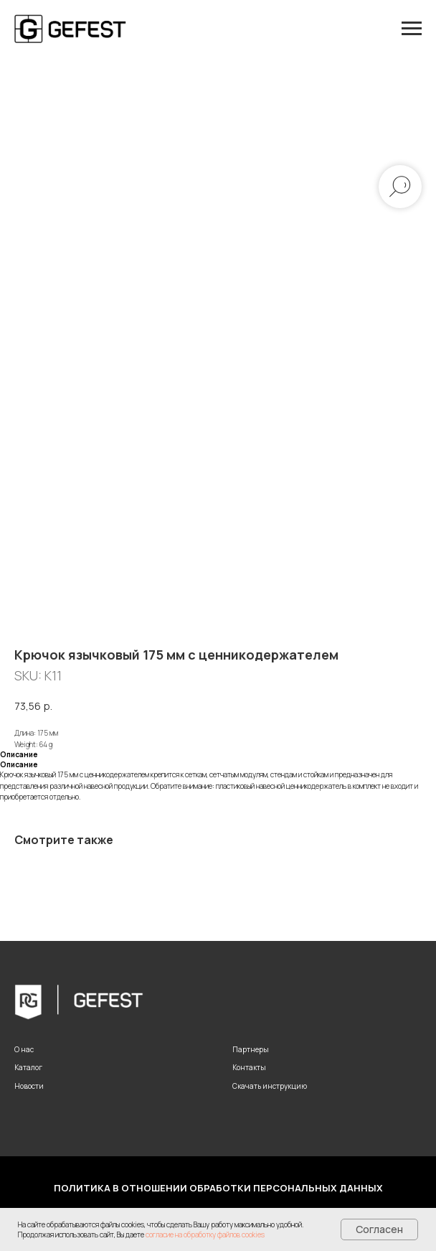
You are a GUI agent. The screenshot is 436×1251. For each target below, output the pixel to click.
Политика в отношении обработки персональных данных (218, 1187)
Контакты (249, 1067)
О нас (24, 1049)
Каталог (28, 1067)
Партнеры (250, 1049)
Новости (29, 1086)
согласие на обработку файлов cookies (205, 1234)
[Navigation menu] (412, 29)
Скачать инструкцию (269, 1086)
